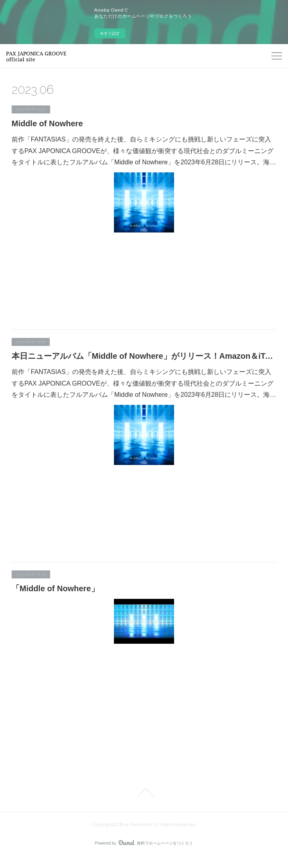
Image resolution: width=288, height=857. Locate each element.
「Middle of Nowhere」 (55, 588)
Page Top (144, 792)
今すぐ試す (110, 33)
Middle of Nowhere (47, 123)
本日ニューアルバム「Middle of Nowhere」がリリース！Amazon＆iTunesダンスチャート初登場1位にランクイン (144, 356)
